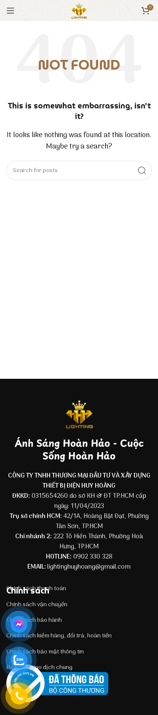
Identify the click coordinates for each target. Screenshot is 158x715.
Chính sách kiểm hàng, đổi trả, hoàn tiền (59, 636)
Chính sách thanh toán (36, 589)
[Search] (79, 170)
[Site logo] (79, 10)
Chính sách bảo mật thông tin (45, 652)
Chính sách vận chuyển (36, 605)
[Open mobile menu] (10, 10)
